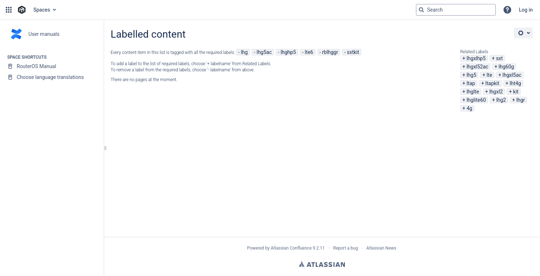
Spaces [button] (41, 10)
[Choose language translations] (52, 77)
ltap (470, 83)
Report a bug (345, 248)
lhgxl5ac (512, 75)
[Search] (421, 10)
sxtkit (353, 52)
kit (516, 92)
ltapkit (492, 83)
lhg (244, 52)
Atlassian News (381, 248)
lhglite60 (476, 100)
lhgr (520, 100)
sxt (499, 58)
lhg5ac (264, 52)
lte (489, 75)
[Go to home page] (22, 10)
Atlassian (322, 264)
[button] (9, 10)
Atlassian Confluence (291, 248)
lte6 (309, 52)
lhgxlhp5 (476, 58)
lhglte (472, 92)
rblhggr (330, 52)
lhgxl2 (496, 92)
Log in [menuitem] (526, 10)
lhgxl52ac (477, 67)
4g (469, 108)
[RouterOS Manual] (52, 66)
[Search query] (456, 10)
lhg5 (471, 75)
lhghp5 (288, 52)
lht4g (515, 83)
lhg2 (501, 100)
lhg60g (506, 67)
